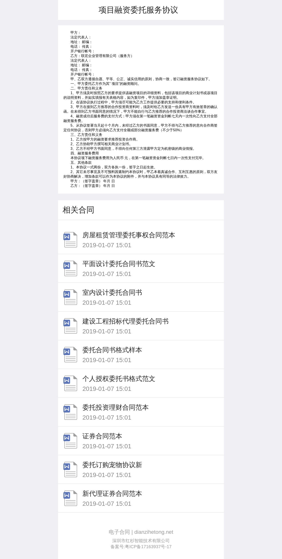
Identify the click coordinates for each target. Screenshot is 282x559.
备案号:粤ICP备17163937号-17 (141, 546)
